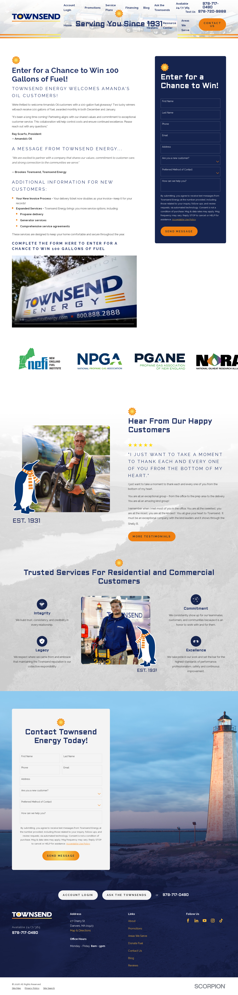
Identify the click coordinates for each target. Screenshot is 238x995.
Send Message (179, 231)
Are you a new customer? (175, 158)
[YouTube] (204, 920)
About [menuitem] (81, 25)
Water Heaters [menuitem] (152, 25)
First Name (167, 101)
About (132, 921)
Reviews (133, 965)
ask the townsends (127, 895)
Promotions (93, 7)
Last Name (167, 112)
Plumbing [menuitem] (95, 25)
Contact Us (212, 24)
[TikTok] (221, 920)
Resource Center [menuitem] (169, 25)
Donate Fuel (135, 943)
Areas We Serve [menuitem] (185, 25)
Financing (131, 7)
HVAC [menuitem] (120, 25)
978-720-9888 (212, 11)
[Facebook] (188, 920)
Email (165, 135)
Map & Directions (80, 930)
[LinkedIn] (196, 920)
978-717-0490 (211, 5)
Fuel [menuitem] (110, 25)
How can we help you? (174, 181)
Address (166, 147)
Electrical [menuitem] (135, 25)
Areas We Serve (137, 935)
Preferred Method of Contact (177, 169)
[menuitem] (16, 988)
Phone (165, 124)
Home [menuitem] (68, 25)
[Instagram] (213, 920)
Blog (146, 7)
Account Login (78, 895)
